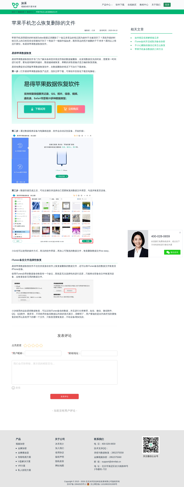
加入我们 (59, 448)
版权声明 (59, 457)
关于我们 (156, 5)
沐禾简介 (59, 444)
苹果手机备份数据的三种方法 (149, 49)
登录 (167, 5)
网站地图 (59, 465)
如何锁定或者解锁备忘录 (147, 38)
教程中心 (144, 5)
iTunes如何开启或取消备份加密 (150, 41)
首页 (13, 12)
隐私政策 (59, 461)
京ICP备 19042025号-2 (76, 484)
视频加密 (21, 12)
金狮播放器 (23, 453)
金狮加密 (22, 448)
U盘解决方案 (24, 461)
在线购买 (132, 5)
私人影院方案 (24, 470)
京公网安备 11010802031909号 (102, 484)
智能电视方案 (24, 457)
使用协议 (59, 452)
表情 (16, 387)
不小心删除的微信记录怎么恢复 (150, 45)
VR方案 (21, 466)
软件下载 (120, 5)
